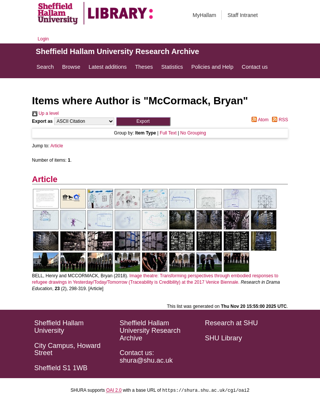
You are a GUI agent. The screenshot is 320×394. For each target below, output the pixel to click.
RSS (279, 119)
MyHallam (204, 15)
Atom (259, 119)
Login (43, 39)
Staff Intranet (242, 15)
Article (56, 145)
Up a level (45, 113)
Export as (42, 121)
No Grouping (193, 133)
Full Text (168, 133)
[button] (143, 121)
